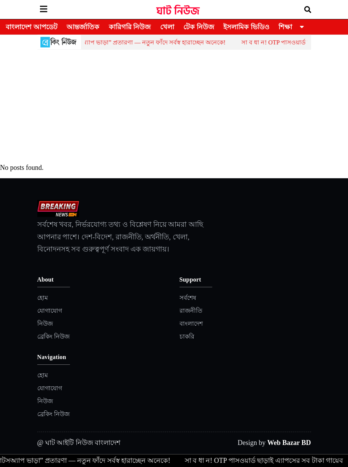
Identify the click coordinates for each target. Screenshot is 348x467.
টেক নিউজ (198, 27)
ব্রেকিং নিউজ (53, 336)
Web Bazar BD (289, 442)
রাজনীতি (191, 310)
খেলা (167, 27)
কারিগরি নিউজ (130, 27)
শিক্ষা (285, 27)
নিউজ (45, 323)
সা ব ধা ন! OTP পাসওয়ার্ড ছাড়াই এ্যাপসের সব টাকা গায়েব (266, 460)
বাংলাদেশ (191, 323)
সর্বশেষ (188, 297)
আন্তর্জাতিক (83, 27)
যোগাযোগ (49, 310)
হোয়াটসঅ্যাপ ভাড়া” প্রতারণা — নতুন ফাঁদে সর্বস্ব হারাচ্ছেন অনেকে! (146, 42)
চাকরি (187, 336)
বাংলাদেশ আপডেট (31, 27)
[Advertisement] (174, 107)
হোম (42, 297)
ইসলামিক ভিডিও (246, 27)
